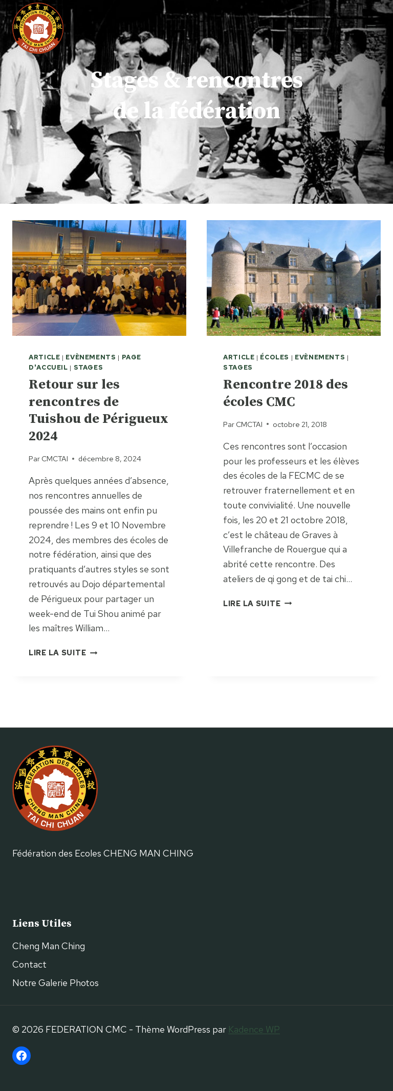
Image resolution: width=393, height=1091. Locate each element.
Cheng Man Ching (48, 946)
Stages (88, 367)
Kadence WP (254, 1029)
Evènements (91, 357)
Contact (29, 964)
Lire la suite (63, 652)
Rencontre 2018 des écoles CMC (285, 393)
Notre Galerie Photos (55, 983)
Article (44, 357)
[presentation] (99, 278)
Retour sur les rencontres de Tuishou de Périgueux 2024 (98, 410)
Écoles (274, 357)
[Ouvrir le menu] (371, 28)
